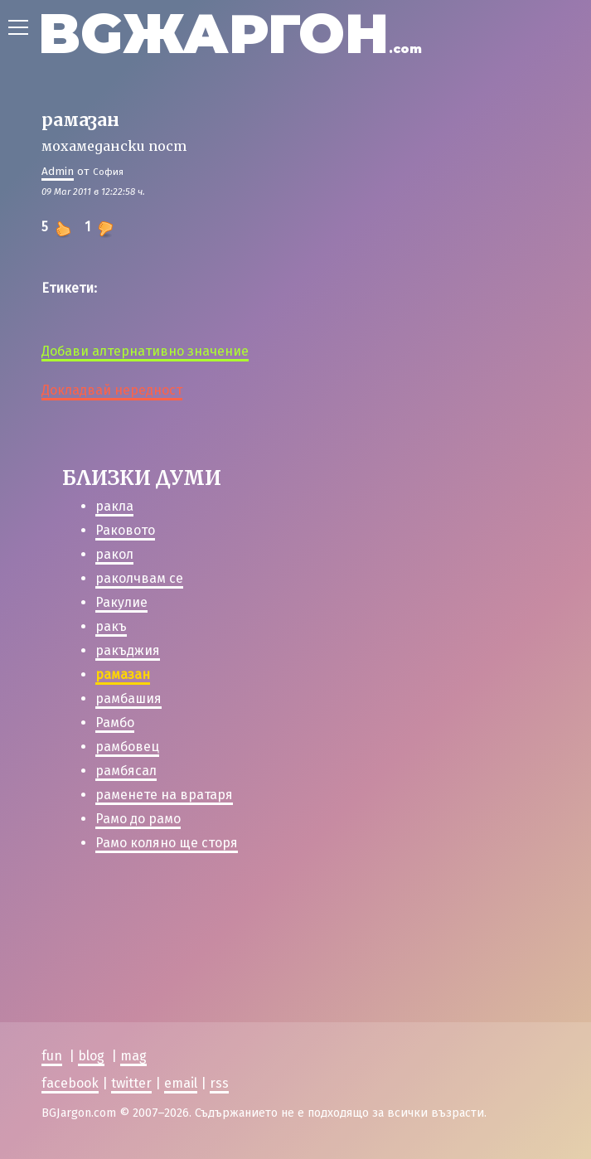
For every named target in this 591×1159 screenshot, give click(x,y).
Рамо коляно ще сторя (166, 843)
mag (133, 1056)
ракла (114, 506)
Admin (57, 171)
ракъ (111, 626)
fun (51, 1056)
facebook (70, 1083)
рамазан (122, 674)
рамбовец (127, 746)
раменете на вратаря (164, 795)
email (180, 1083)
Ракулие (121, 602)
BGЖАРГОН (230, 33)
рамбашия (128, 698)
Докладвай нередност (111, 390)
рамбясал (126, 770)
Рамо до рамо (138, 819)
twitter (131, 1083)
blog (91, 1056)
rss (219, 1083)
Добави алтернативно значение (145, 351)
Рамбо (114, 722)
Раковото (125, 530)
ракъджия (127, 650)
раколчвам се (139, 578)
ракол (114, 554)
